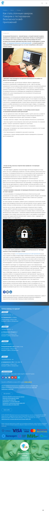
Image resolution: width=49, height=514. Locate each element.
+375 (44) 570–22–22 (7, 315)
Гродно (5, 326)
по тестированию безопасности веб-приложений (27, 253)
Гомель (5, 341)
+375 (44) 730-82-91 (7, 329)
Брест (4, 356)
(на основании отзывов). (12, 382)
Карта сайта (7, 409)
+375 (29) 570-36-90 (7, 359)
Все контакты (7, 393)
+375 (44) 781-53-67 (7, 344)
